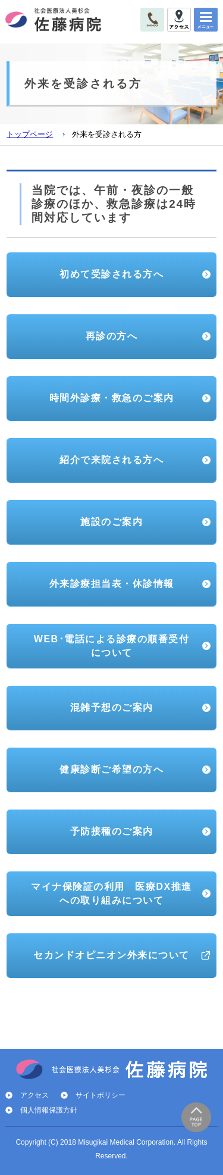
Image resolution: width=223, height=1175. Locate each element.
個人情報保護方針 (48, 1110)
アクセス (34, 1095)
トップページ (30, 134)
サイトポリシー (100, 1095)
